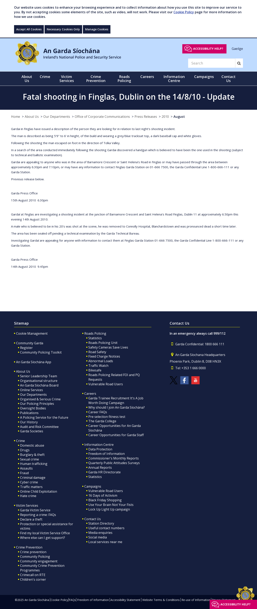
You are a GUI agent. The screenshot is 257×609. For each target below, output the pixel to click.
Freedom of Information (106, 453)
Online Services (31, 390)
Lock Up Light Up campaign (109, 509)
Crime (20, 441)
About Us (32, 116)
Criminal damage (32, 477)
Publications (29, 413)
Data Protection (100, 449)
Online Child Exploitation (38, 491)
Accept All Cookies (29, 29)
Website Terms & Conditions (161, 600)
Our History (29, 422)
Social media (97, 537)
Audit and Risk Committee (39, 426)
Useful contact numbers (106, 528)
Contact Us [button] (228, 78)
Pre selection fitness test (106, 416)
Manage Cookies (96, 29)
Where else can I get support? (42, 537)
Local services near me (105, 542)
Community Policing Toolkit (41, 352)
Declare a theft (31, 519)
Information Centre (99, 444)
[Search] (211, 63)
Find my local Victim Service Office (45, 533)
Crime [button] (45, 76)
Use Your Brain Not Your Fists (111, 504)
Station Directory (101, 523)
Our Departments (56, 116)
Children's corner (33, 579)
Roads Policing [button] (124, 78)
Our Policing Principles (37, 403)
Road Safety (97, 352)
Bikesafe (94, 370)
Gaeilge (237, 48)
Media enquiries (100, 532)
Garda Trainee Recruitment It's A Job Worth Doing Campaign (115, 400)
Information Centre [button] (174, 78)
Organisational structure (38, 380)
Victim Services (27, 505)
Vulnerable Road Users (105, 384)
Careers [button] (147, 76)
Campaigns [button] (204, 76)
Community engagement (38, 561)
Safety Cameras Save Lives (108, 347)
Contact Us (92, 519)
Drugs (25, 450)
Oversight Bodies (33, 408)
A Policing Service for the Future (44, 417)
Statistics (95, 338)
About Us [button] (26, 78)
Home (15, 116)
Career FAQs (97, 412)
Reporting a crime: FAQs (38, 515)
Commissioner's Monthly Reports (113, 458)
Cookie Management (32, 333)
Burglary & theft (32, 454)
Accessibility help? (208, 48)
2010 (165, 116)
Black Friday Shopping (105, 500)
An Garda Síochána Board (39, 385)
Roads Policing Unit (102, 342)
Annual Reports (100, 467)
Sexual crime (29, 459)
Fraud (24, 473)
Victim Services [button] (66, 78)
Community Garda (29, 343)
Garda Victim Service (35, 510)
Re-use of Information (196, 600)
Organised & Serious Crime (40, 399)
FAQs (72, 600)
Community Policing (35, 556)
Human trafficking (33, 463)
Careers (90, 393)
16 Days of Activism (102, 495)
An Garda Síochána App (33, 362)
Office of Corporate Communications (102, 116)
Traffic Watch (98, 365)
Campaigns (92, 486)
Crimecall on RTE (32, 575)
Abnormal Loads (100, 361)
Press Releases (146, 116)
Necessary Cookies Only (63, 29)
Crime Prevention (29, 547)
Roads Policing (95, 333)
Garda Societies (31, 431)
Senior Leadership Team (38, 376)
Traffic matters (31, 487)
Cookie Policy (183, 12)
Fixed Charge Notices (104, 356)
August (179, 116)
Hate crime (28, 496)
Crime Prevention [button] (95, 78)
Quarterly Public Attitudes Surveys (114, 463)
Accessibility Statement (125, 600)
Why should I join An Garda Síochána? (116, 407)
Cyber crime (29, 482)
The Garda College (102, 421)
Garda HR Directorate (104, 472)
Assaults (26, 468)
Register (26, 348)
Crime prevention (33, 552)
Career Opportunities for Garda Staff (116, 435)
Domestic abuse (32, 445)
